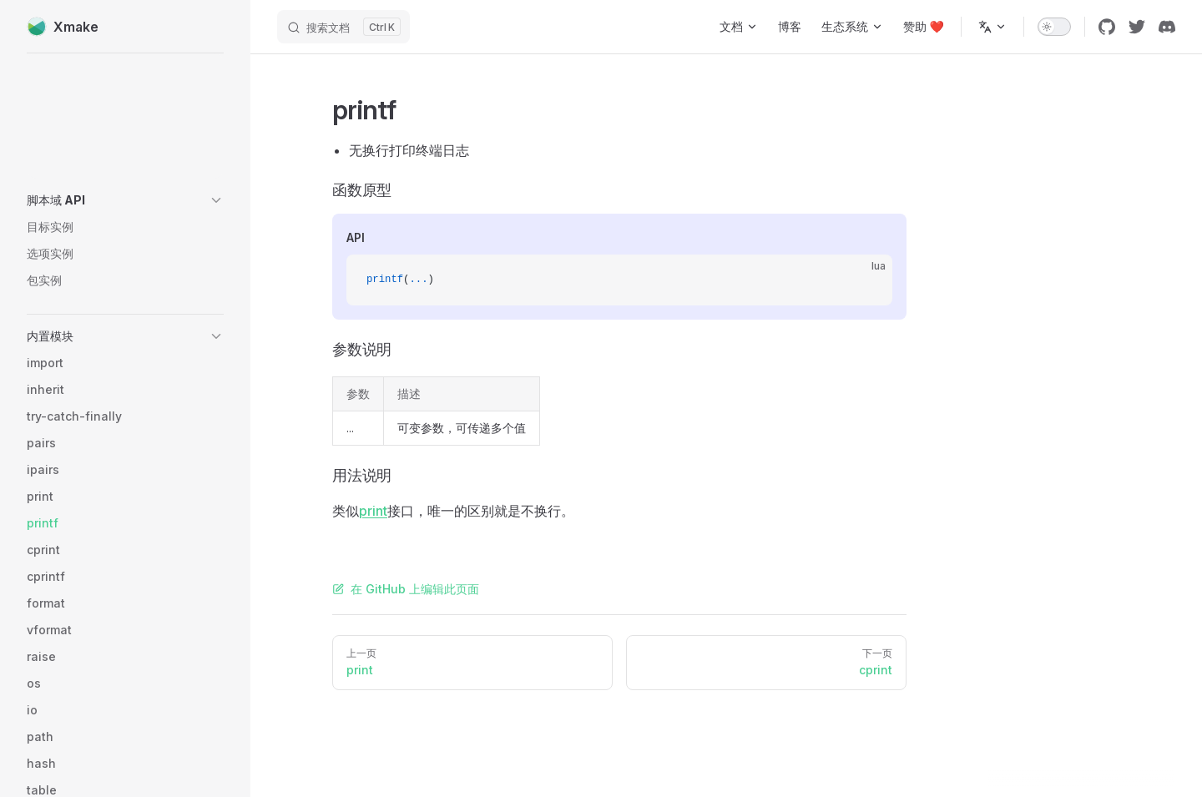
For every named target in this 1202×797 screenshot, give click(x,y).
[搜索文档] (343, 26)
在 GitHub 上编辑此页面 (405, 589)
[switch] (1054, 27)
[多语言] (992, 26)
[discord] (1167, 27)
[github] (1107, 27)
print (373, 510)
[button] (125, 200)
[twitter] (1137, 27)
